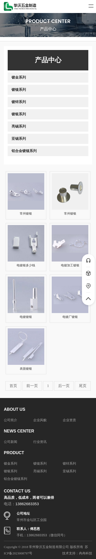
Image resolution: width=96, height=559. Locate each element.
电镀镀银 (26, 317)
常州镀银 (26, 213)
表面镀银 (26, 368)
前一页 (32, 386)
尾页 (83, 386)
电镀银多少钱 (26, 265)
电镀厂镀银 (70, 317)
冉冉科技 (85, 553)
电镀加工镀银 (70, 265)
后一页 (64, 386)
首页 (13, 386)
